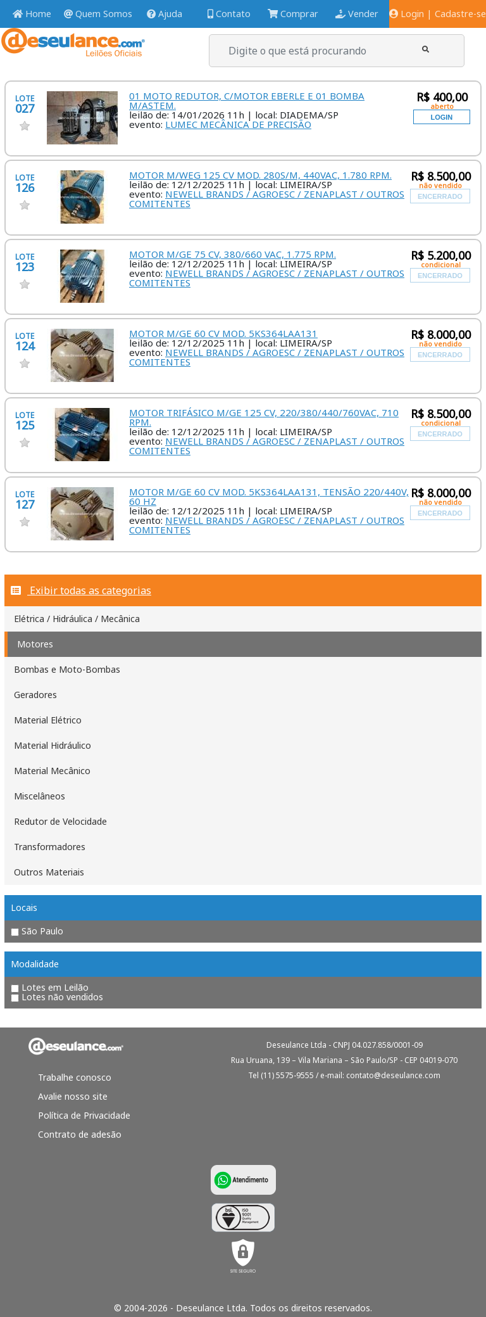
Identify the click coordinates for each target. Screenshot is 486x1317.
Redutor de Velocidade (60, 821)
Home (32, 14)
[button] (425, 49)
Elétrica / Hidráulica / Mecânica (77, 619)
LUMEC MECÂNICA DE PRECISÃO (238, 124)
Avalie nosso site (73, 1096)
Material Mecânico (52, 771)
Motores (35, 644)
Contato (229, 14)
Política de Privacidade (84, 1115)
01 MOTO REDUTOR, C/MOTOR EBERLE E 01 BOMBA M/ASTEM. (246, 100)
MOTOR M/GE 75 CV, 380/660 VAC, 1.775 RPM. (232, 254)
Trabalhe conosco (74, 1077)
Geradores (35, 695)
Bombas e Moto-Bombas (67, 669)
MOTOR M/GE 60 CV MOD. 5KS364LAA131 (223, 333)
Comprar (293, 14)
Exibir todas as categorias (81, 590)
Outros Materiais (49, 872)
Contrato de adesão (80, 1134)
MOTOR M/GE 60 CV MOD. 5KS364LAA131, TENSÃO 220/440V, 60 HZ (269, 496)
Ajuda (164, 14)
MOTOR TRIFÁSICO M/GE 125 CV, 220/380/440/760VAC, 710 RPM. (264, 417)
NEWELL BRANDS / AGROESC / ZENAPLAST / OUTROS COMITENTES (266, 199)
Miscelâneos (39, 796)
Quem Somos (98, 14)
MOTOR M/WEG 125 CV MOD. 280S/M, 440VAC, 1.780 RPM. (260, 175)
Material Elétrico (48, 720)
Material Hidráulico (52, 745)
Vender (356, 14)
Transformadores (49, 847)
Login (406, 14)
